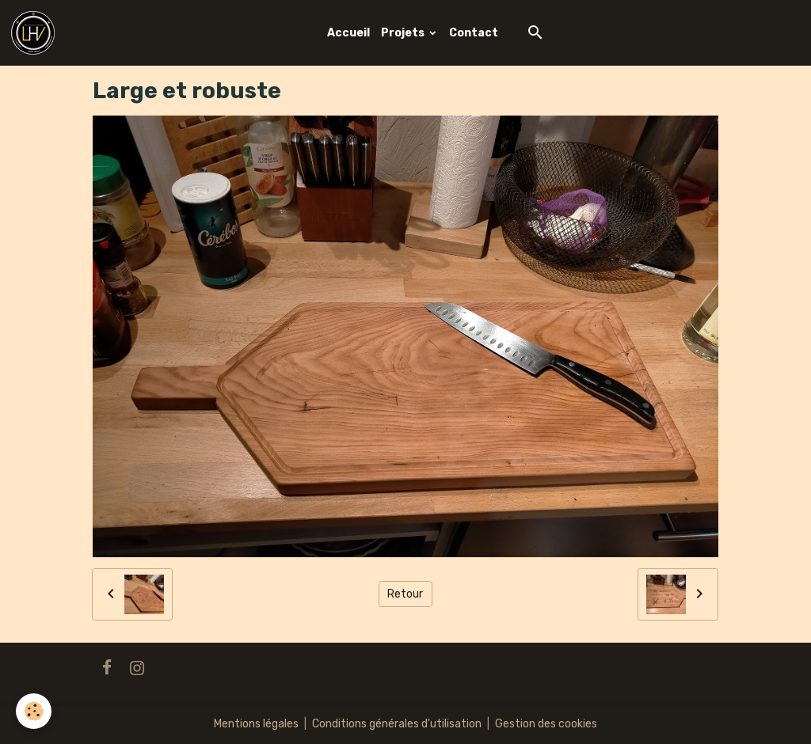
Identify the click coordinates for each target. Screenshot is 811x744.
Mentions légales (256, 724)
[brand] (35, 33)
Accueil (348, 33)
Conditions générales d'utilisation (397, 724)
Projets (404, 33)
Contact (473, 33)
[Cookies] (33, 711)
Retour (405, 594)
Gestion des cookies (546, 724)
